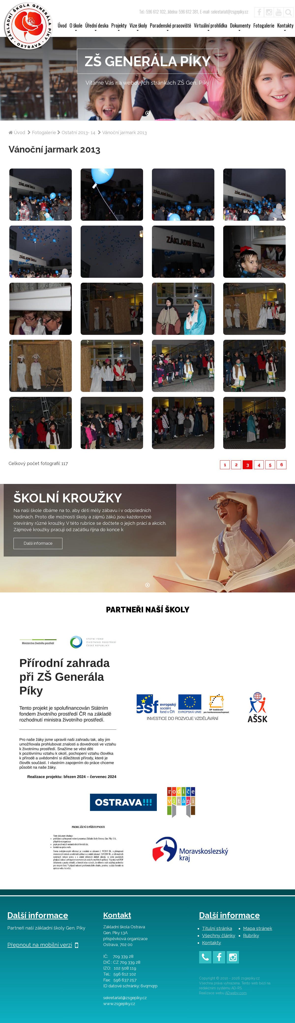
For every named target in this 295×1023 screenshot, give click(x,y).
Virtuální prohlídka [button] (210, 27)
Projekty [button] (119, 27)
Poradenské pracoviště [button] (170, 27)
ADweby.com (236, 993)
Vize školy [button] (138, 27)
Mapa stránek (257, 928)
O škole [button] (76, 27)
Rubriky (251, 935)
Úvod (62, 26)
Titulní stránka (217, 928)
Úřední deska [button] (96, 27)
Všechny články (218, 935)
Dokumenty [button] (240, 27)
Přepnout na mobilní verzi (42, 945)
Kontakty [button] (285, 27)
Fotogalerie (263, 26)
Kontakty (211, 942)
